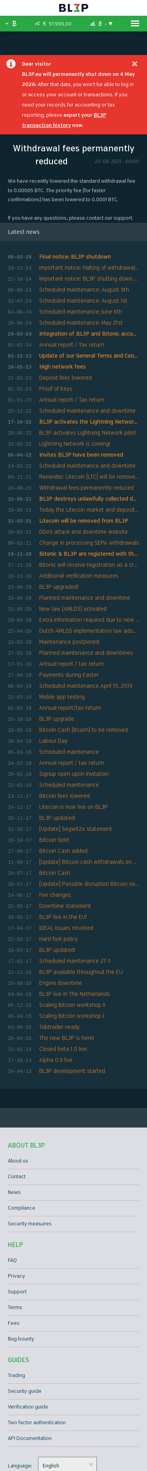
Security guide (25, 1332)
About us (18, 1102)
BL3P (73, 8)
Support (17, 1233)
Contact (16, 1118)
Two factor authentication (37, 1364)
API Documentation (30, 1379)
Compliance (21, 1149)
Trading (16, 1316)
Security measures (30, 1165)
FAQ (12, 1201)
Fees (14, 1264)
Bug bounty (21, 1280)
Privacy (16, 1217)
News (14, 1133)
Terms (15, 1248)
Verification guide (28, 1348)
